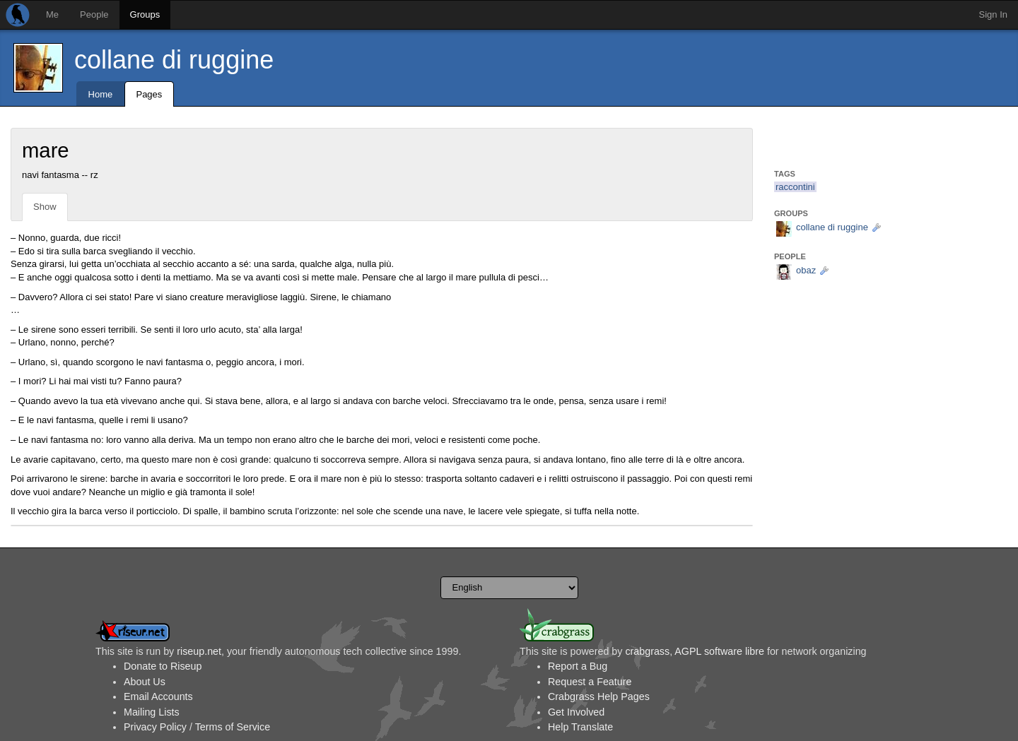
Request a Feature (589, 681)
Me (52, 14)
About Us (144, 681)
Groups (145, 14)
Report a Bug (577, 666)
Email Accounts (158, 696)
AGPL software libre (719, 651)
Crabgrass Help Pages (599, 696)
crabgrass (647, 651)
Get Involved (576, 712)
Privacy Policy (155, 727)
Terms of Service (232, 727)
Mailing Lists (152, 712)
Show (45, 206)
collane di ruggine (174, 59)
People (94, 14)
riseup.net (199, 651)
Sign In (993, 14)
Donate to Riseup (162, 666)
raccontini (795, 187)
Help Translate (580, 727)
